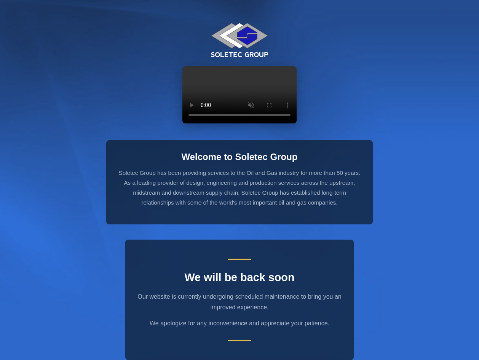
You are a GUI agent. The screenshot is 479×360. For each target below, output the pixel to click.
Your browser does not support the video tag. (239, 94)
